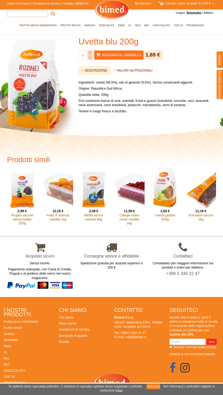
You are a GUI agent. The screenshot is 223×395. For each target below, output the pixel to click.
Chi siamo (23, 3)
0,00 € (186, 3)
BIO (146, 25)
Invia (211, 341)
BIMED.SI (82, 3)
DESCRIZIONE (94, 70)
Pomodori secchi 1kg (201, 217)
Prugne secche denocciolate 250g (22, 219)
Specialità (106, 25)
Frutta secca (70, 25)
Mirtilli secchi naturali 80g (93, 217)
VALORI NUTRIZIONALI (133, 70)
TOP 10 (178, 25)
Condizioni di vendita (46, 3)
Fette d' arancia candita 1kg (58, 217)
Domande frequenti (73, 336)
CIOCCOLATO (161, 25)
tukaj (118, 390)
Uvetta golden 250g (165, 217)
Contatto (67, 3)
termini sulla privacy (201, 347)
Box (138, 25)
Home (11, 3)
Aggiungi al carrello (118, 54)
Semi (121, 25)
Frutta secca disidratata (38, 25)
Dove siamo (67, 323)
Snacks (89, 25)
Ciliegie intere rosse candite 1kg (129, 219)
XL (130, 25)
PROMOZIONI (195, 25)
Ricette (64, 342)
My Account (143, 3)
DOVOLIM (153, 386)
